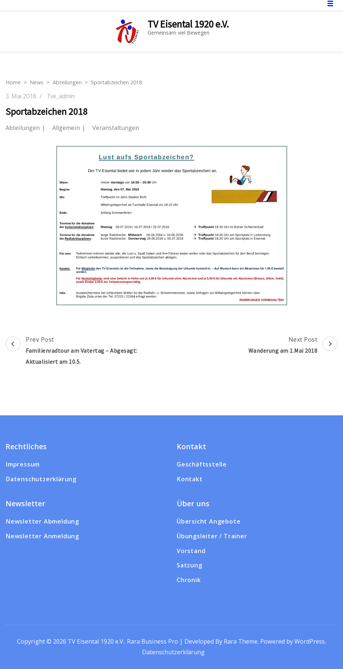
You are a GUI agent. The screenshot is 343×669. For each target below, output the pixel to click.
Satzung (189, 565)
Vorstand (191, 551)
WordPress (309, 641)
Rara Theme (241, 641)
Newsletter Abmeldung (42, 521)
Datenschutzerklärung (41, 479)
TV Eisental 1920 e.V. (188, 24)
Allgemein (66, 127)
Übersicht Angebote (208, 521)
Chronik (189, 580)
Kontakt (190, 479)
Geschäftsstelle (202, 464)
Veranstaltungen (115, 127)
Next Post (293, 345)
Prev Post (88, 351)
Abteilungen (23, 127)
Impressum (23, 464)
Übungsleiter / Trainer (212, 536)
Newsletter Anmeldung (42, 536)
